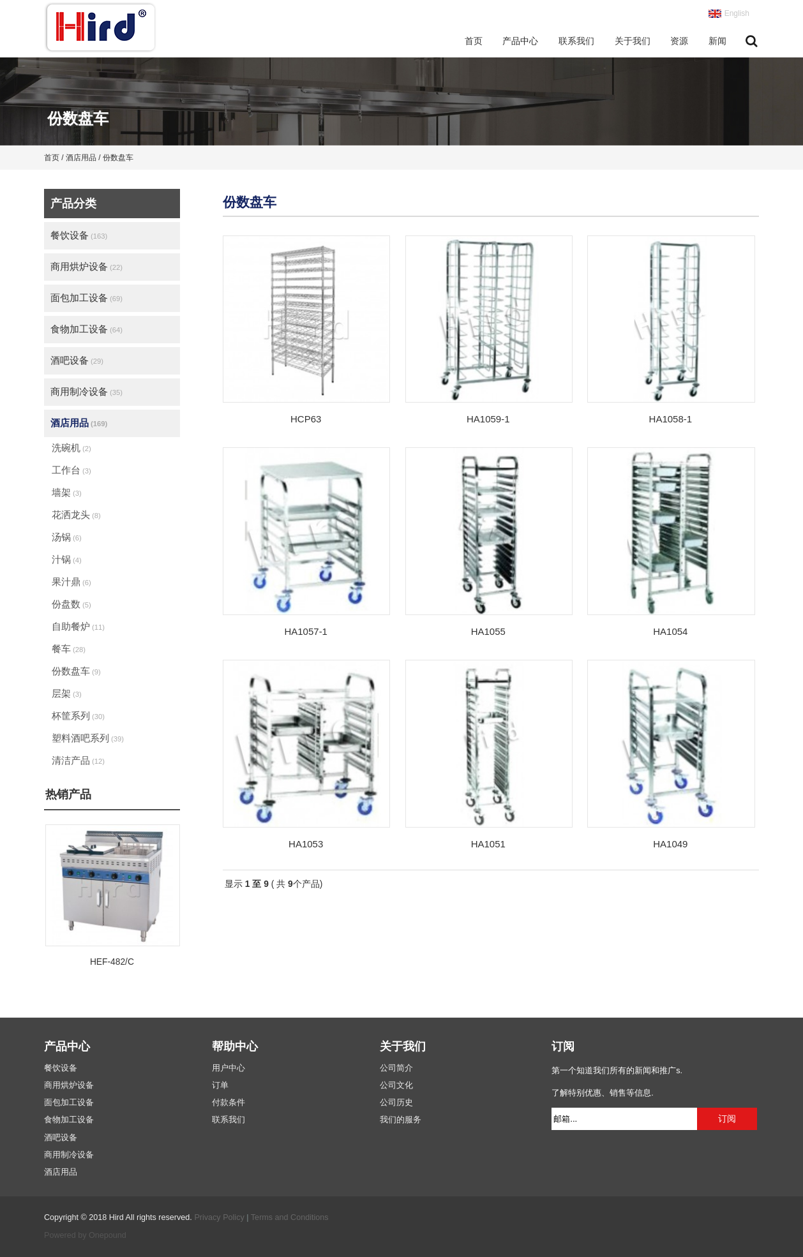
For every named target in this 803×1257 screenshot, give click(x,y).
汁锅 (67, 559)
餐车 (69, 648)
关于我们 (632, 41)
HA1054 (670, 631)
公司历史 (396, 1102)
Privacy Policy (219, 1217)
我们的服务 (400, 1119)
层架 (67, 693)
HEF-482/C (112, 962)
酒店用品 (78, 422)
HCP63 (305, 418)
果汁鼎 (71, 581)
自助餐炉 (78, 626)
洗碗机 (71, 447)
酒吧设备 (76, 360)
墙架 (67, 492)
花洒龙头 (76, 514)
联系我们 (576, 41)
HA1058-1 (671, 418)
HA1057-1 (305, 631)
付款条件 (228, 1102)
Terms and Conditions (290, 1217)
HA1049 (670, 843)
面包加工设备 (86, 297)
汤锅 (67, 537)
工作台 (71, 470)
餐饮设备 (78, 235)
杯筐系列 (78, 715)
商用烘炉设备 (86, 266)
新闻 (717, 41)
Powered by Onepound (85, 1235)
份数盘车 (76, 671)
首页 (474, 41)
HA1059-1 (488, 418)
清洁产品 (78, 760)
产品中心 (520, 41)
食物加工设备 (86, 329)
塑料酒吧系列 (88, 738)
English (736, 13)
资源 (679, 41)
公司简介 (396, 1068)
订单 (220, 1085)
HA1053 (306, 843)
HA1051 (488, 843)
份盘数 (71, 604)
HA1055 (488, 631)
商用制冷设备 (86, 391)
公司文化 (396, 1085)
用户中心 (228, 1068)
